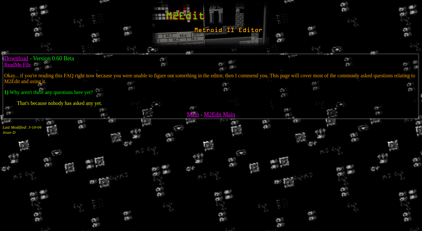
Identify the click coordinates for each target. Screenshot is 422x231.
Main (193, 114)
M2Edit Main (219, 114)
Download (16, 58)
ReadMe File (17, 64)
